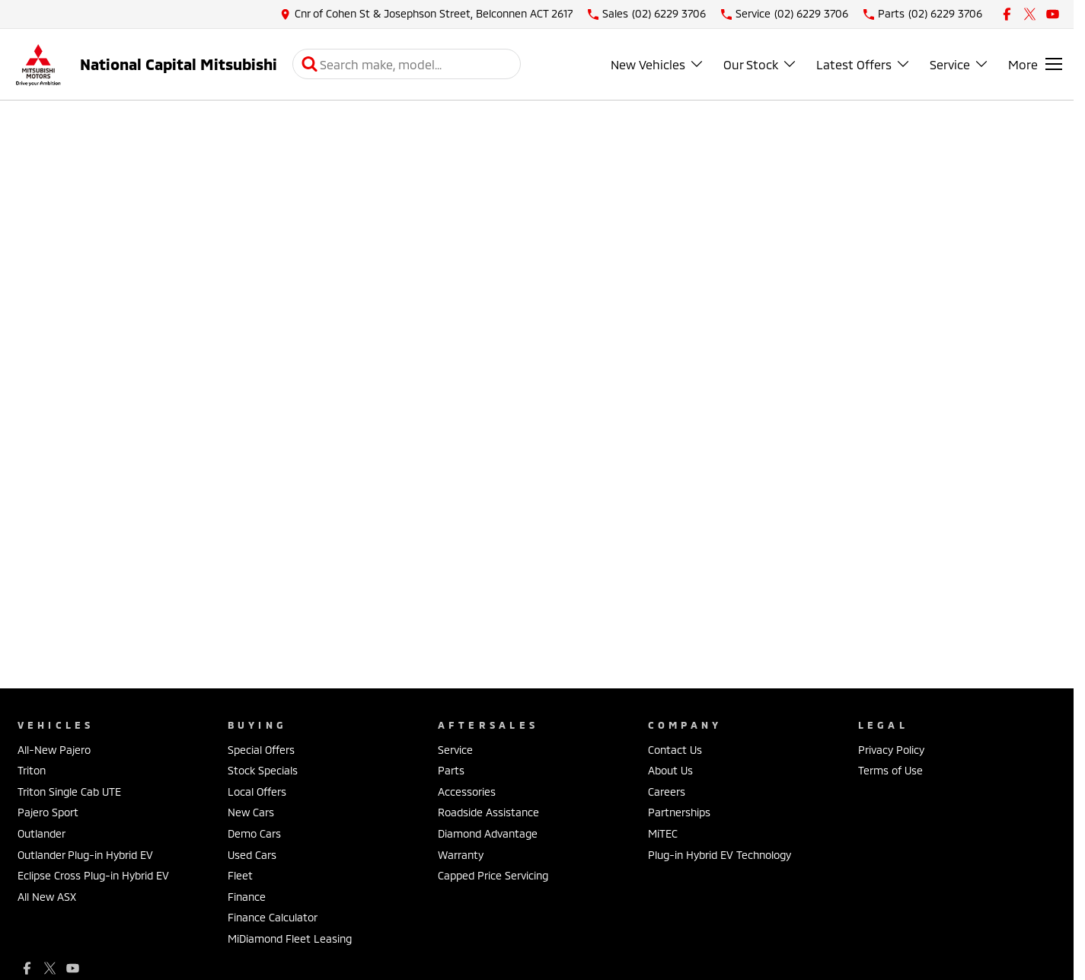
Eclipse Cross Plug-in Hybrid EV (93, 875)
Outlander (41, 833)
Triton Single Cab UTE (69, 791)
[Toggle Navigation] (1035, 64)
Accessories (467, 791)
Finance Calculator (273, 917)
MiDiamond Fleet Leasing (290, 938)
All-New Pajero (54, 749)
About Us (670, 770)
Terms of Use (890, 770)
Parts (451, 770)
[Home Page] (38, 64)
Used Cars (252, 854)
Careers (666, 791)
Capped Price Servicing (493, 875)
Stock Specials (263, 770)
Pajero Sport (48, 812)
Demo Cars (254, 833)
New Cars (251, 812)
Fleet (240, 875)
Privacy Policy (891, 749)
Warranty (460, 854)
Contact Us (675, 749)
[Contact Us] (426, 14)
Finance (247, 896)
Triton (32, 770)
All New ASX (47, 896)
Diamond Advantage (488, 833)
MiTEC (663, 833)
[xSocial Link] (1029, 14)
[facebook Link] (1006, 14)
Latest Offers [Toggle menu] (863, 64)
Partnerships (679, 812)
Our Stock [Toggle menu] (760, 64)
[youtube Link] (1052, 14)
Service (455, 749)
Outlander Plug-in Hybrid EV (85, 854)
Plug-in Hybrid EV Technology (719, 854)
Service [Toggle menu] (959, 64)
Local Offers (257, 791)
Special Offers (261, 749)
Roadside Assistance (488, 812)
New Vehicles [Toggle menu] (657, 64)
